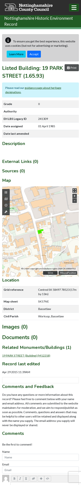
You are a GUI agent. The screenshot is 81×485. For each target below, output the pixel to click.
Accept (34, 54)
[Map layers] (6, 192)
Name (6, 451)
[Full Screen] (41, 478)
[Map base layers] (6, 199)
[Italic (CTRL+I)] (20, 478)
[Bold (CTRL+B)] (14, 478)
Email (5, 464)
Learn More (16, 54)
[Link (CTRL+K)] (33, 478)
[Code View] (47, 478)
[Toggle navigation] (74, 7)
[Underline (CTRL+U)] (26, 478)
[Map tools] (6, 212)
